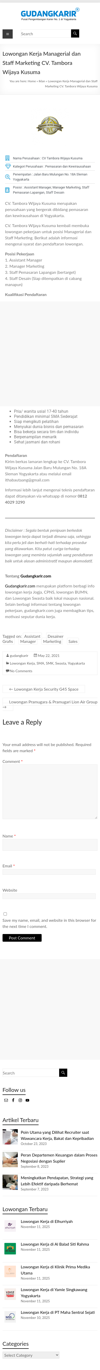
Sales (73, 641)
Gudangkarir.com (35, 575)
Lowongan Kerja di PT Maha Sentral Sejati (58, 1312)
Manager (28, 641)
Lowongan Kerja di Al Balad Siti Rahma (55, 1244)
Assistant (32, 636)
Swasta (60, 663)
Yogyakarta (76, 663)
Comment (13, 761)
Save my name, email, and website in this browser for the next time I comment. (49, 923)
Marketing (52, 641)
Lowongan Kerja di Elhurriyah (47, 1221)
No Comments (21, 671)
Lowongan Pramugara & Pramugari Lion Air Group (50, 704)
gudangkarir (19, 655)
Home (32, 81)
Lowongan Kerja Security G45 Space (43, 689)
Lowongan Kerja (22, 663)
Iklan (42, 81)
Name (9, 835)
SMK (50, 663)
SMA (40, 663)
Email (9, 865)
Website (10, 890)
